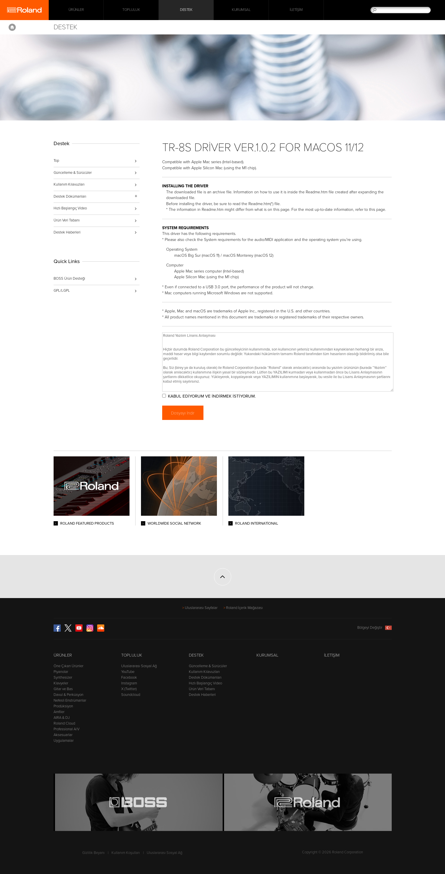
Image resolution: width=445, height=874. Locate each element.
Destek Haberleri (67, 232)
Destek (186, 10)
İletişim (296, 10)
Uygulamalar (64, 740)
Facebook (129, 677)
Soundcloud (130, 694)
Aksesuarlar (63, 735)
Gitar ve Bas (63, 689)
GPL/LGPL (62, 290)
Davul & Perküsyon (68, 694)
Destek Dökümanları (205, 677)
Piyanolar (61, 671)
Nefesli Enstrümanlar (70, 700)
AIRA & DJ (62, 717)
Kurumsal (241, 10)
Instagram (129, 683)
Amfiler (59, 712)
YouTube (127, 671)
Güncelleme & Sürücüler (73, 172)
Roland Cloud (64, 723)
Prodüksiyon (63, 706)
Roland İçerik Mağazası (244, 608)
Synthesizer (63, 677)
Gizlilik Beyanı (93, 852)
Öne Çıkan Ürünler (68, 666)
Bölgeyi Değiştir (374, 627)
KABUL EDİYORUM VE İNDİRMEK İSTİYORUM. (212, 396)
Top (56, 160)
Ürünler (63, 655)
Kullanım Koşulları (125, 852)
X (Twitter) (129, 689)
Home (12, 27)
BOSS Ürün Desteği (69, 278)
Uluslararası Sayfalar (201, 608)
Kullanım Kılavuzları (69, 184)
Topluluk (131, 10)
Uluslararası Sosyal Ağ (139, 666)
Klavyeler (61, 683)
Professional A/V (66, 729)
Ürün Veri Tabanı (67, 220)
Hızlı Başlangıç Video (70, 208)
